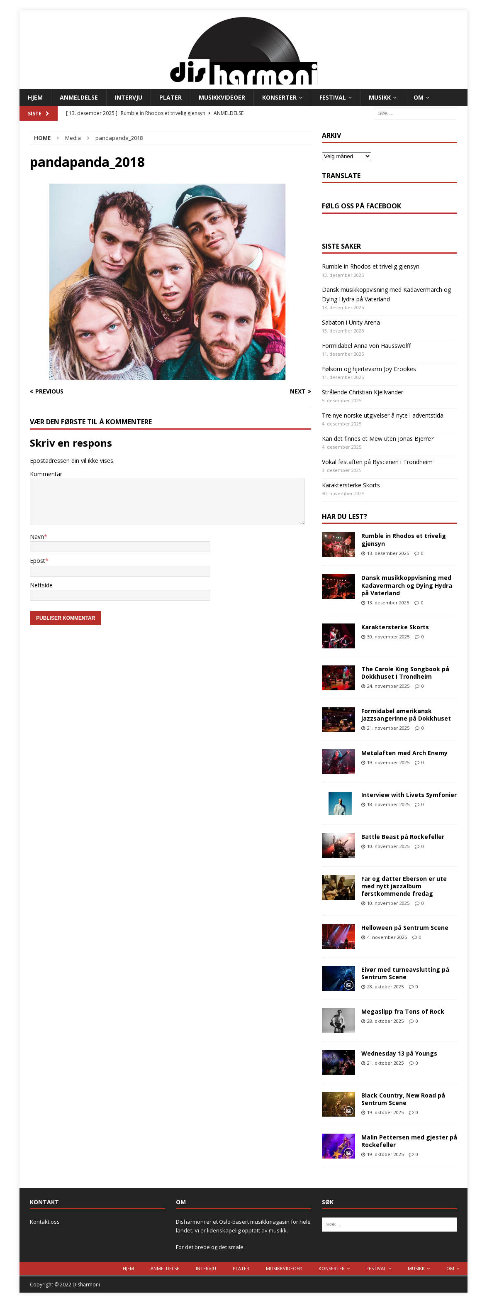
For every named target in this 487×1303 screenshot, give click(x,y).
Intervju (128, 97)
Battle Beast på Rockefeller (402, 837)
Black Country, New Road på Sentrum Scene (403, 1099)
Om (419, 97)
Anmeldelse (79, 97)
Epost (37, 561)
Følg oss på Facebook (361, 205)
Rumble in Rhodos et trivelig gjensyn (370, 266)
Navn (37, 536)
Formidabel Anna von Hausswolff (366, 346)
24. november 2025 (388, 686)
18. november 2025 (388, 804)
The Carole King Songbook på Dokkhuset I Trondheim (405, 672)
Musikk (380, 97)
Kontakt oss (45, 1221)
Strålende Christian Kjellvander (362, 392)
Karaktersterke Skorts (351, 485)
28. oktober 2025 (385, 986)
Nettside (41, 585)
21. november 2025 (388, 728)
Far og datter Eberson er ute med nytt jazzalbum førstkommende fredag (404, 886)
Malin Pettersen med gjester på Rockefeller (409, 1141)
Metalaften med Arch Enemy (404, 753)
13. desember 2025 (388, 553)
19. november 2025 (388, 762)
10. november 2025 (388, 846)
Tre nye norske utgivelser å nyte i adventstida (382, 415)
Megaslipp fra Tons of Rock (402, 1011)
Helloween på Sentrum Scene (404, 927)
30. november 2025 (388, 636)
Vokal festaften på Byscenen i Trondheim (377, 462)
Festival (332, 97)
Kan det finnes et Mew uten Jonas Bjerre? (377, 438)
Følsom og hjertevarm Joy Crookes (369, 369)
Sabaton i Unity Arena (351, 322)
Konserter (279, 97)
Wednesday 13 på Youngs (399, 1053)
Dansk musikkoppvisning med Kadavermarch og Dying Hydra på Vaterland (406, 585)
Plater (170, 97)
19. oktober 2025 (385, 1112)
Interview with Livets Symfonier (409, 795)
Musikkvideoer (222, 97)
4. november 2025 (387, 937)
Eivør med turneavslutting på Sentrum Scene (405, 973)
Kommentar (46, 474)
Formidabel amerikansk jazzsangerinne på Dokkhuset (406, 714)
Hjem (35, 97)
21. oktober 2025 (385, 1063)
